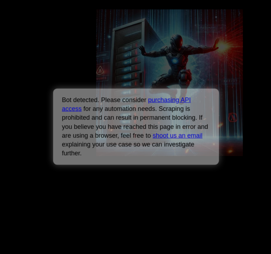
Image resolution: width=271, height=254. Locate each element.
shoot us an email (177, 135)
